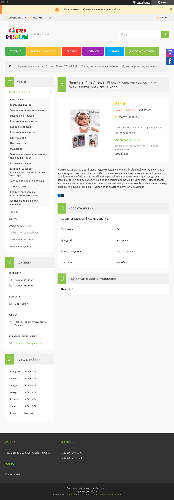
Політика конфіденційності (24, 232)
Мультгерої (16, 148)
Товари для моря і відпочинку (27, 181)
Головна (15, 51)
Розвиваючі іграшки (22, 115)
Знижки (114, 51)
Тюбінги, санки (18, 186)
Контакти (93, 51)
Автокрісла (16, 99)
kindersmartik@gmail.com (28, 343)
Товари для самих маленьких (27, 110)
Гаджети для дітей (20, 104)
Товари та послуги (43, 51)
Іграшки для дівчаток (30, 66)
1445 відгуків (143, 2)
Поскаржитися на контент (79, 494)
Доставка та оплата (142, 51)
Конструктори (18, 137)
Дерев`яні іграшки (21, 126)
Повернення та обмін (21, 239)
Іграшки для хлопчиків (23, 121)
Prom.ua (103, 488)
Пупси (49, 66)
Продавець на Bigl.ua (87, 491)
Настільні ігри (18, 143)
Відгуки (13, 218)
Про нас (72, 51)
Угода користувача (20, 246)
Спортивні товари (20, 163)
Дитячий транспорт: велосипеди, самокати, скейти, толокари (28, 172)
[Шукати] (165, 34)
